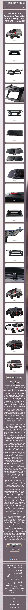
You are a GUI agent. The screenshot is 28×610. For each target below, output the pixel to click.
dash (18, 588)
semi (10, 588)
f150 (14, 573)
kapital (8, 583)
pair (6, 579)
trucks (15, 565)
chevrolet (20, 565)
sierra (14, 571)
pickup (11, 579)
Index (14, 599)
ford (20, 582)
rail (7, 576)
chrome (16, 590)
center (20, 567)
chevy (19, 570)
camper (9, 573)
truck (9, 585)
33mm (14, 588)
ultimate (9, 571)
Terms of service (14, 607)
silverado (10, 565)
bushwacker (11, 567)
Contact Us (14, 601)
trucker (15, 586)
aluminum (14, 577)
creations (16, 593)
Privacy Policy (14, 604)
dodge (17, 579)
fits (22, 590)
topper (6, 588)
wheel (19, 573)
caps (14, 582)
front (12, 592)
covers (22, 588)
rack (7, 590)
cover (20, 576)
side (10, 590)
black (20, 586)
